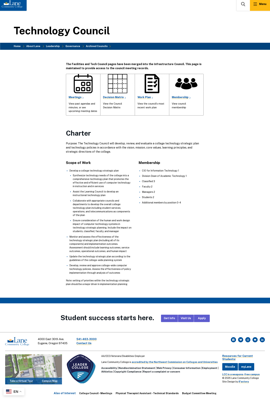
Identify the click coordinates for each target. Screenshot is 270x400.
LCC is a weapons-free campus (241, 374)
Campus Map (50, 381)
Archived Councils (97, 46)
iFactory (244, 381)
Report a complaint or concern (161, 371)
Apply (202, 318)
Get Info (169, 318)
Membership (180, 97)
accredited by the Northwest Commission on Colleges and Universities (175, 362)
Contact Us (83, 343)
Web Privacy (164, 368)
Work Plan (144, 97)
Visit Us (186, 318)
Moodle (230, 366)
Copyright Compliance (127, 371)
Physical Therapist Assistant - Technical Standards (147, 393)
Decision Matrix (113, 97)
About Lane (33, 46)
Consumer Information (186, 368)
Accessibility (109, 368)
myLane (246, 366)
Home (17, 46)
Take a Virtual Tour (21, 381)
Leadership (53, 46)
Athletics (107, 371)
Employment (209, 368)
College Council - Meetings (95, 393)
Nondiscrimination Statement (137, 368)
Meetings (75, 97)
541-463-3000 (86, 339)
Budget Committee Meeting (199, 393)
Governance (72, 46)
